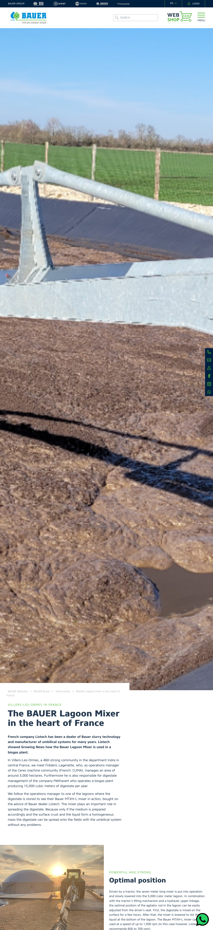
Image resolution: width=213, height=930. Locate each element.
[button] (201, 18)
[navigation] (173, 3)
